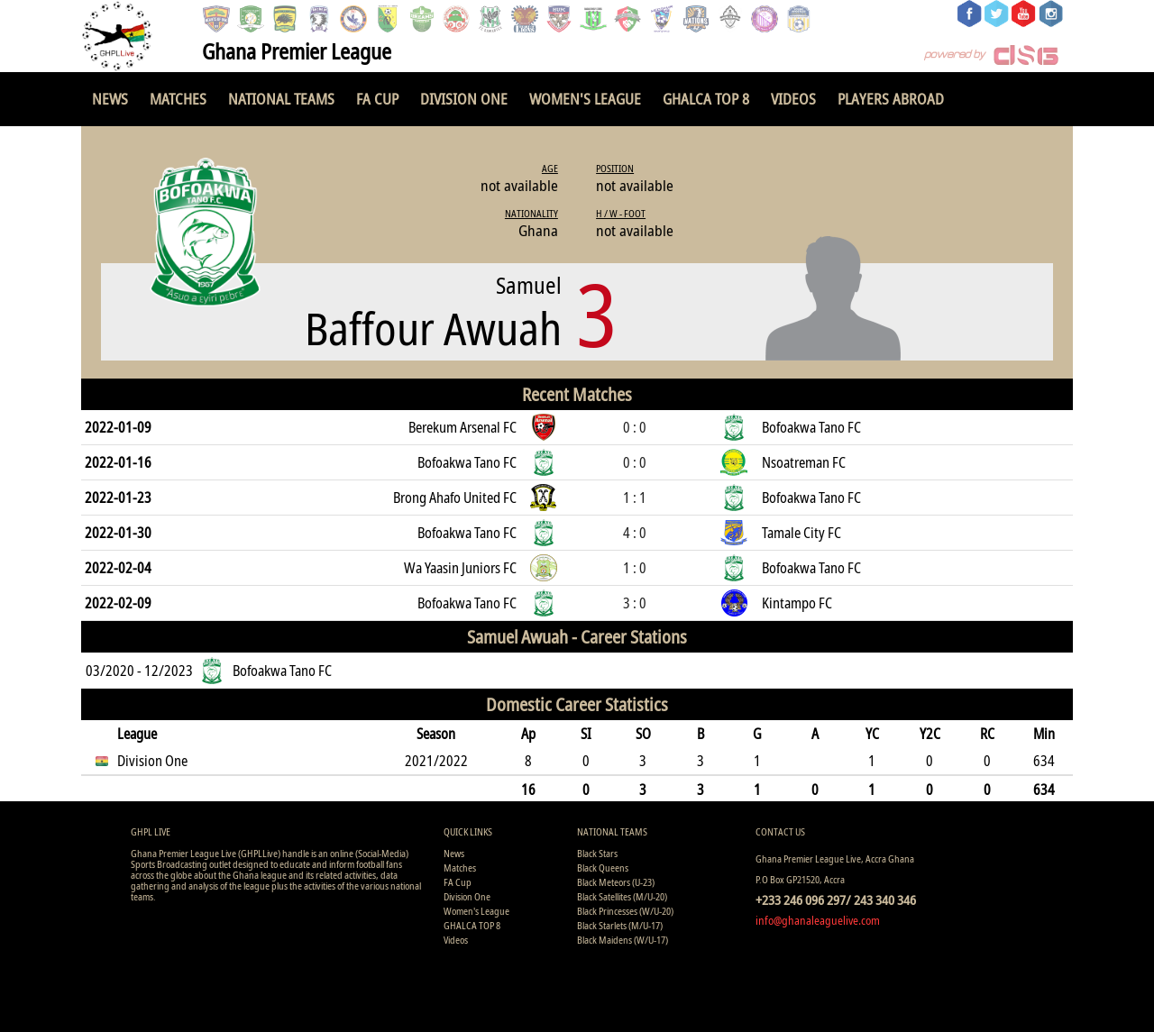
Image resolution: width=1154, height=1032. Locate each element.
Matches (178, 98)
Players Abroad (891, 98)
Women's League (585, 98)
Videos (793, 98)
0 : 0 (634, 427)
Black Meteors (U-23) (616, 882)
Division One (464, 98)
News (110, 98)
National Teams (281, 98)
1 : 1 (634, 497)
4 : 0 (634, 533)
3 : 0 (634, 603)
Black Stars (597, 853)
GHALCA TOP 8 (706, 98)
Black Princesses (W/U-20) (625, 911)
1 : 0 (634, 568)
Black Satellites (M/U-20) (622, 896)
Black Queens (602, 867)
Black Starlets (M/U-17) (620, 925)
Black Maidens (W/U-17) (622, 939)
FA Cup (377, 98)
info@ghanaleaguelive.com (818, 920)
